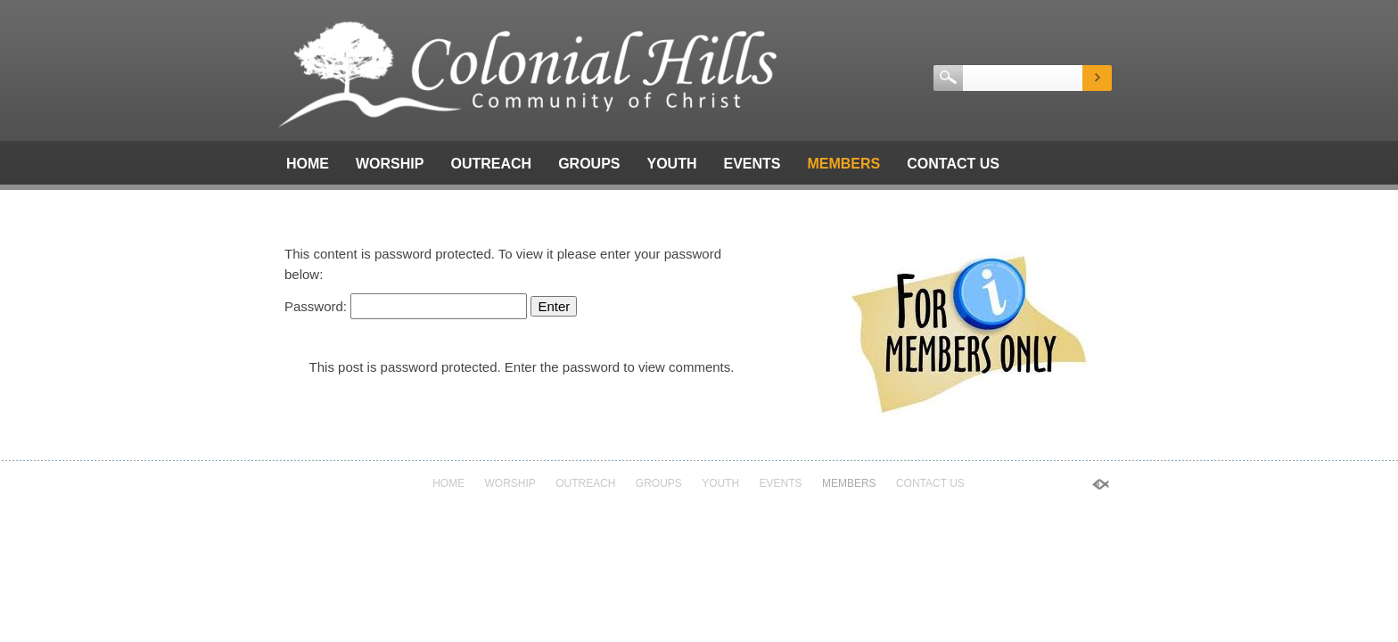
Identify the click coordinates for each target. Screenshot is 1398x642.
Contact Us (953, 163)
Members (843, 163)
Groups (589, 163)
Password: (405, 306)
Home (307, 163)
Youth (671, 163)
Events (751, 163)
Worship (390, 163)
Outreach (490, 163)
